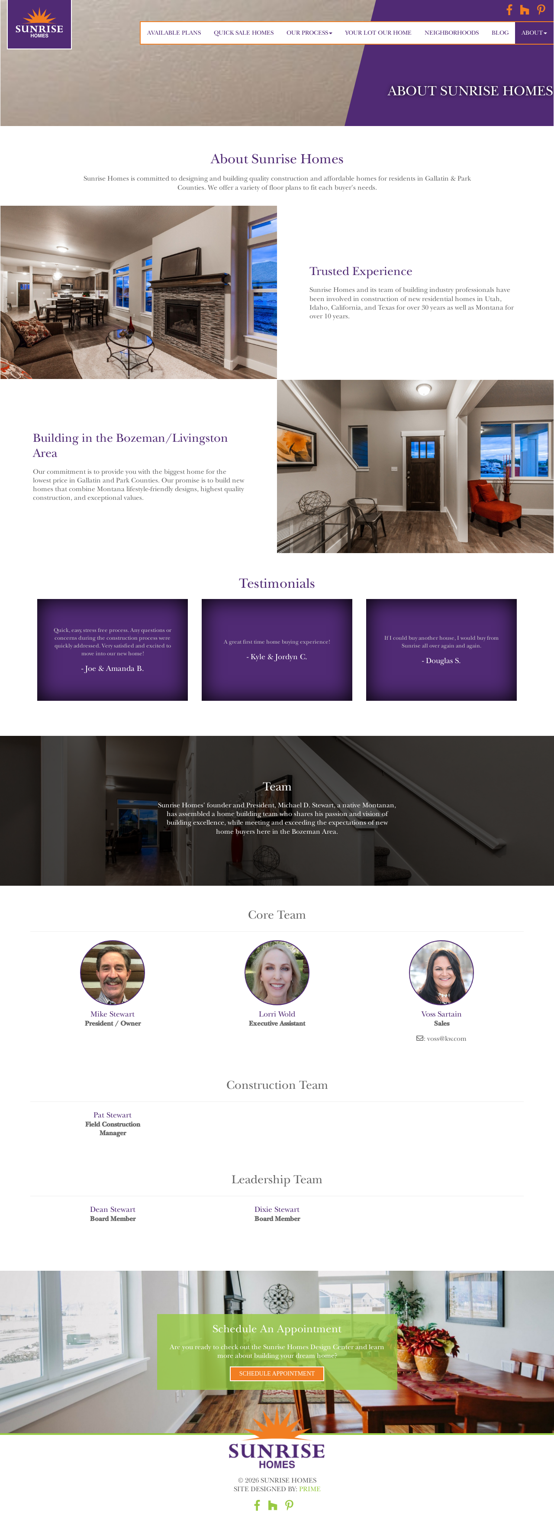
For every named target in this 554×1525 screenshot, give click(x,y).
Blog (500, 32)
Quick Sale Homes (244, 32)
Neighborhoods (452, 32)
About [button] (534, 32)
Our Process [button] (309, 32)
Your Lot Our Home (378, 32)
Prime (310, 1489)
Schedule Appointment (277, 1373)
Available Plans (174, 32)
